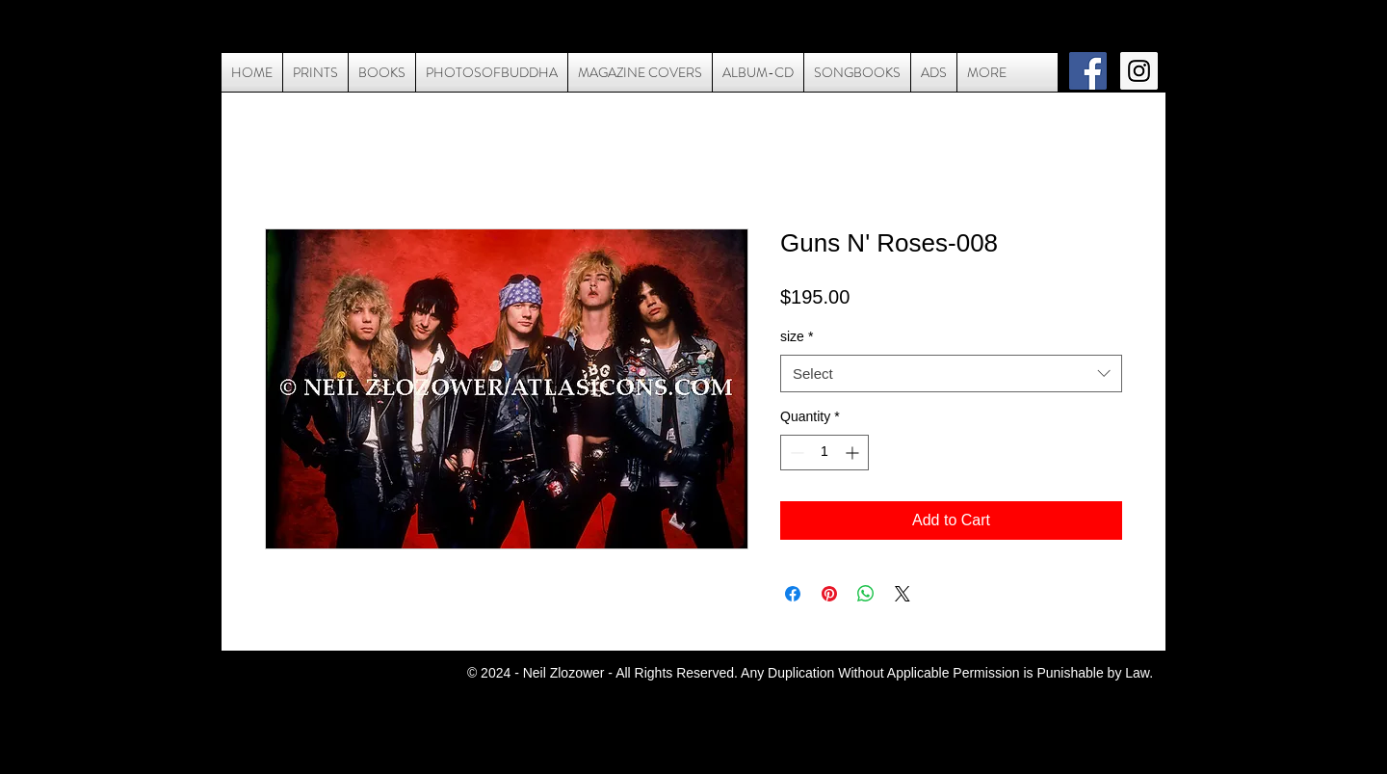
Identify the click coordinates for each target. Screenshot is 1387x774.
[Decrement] (795, 452)
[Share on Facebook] (792, 593)
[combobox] (951, 373)
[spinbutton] (824, 452)
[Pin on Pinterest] (829, 593)
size (796, 336)
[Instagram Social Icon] (1139, 71)
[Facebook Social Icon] (1088, 71)
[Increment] (854, 452)
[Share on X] (902, 593)
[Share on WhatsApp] (865, 593)
